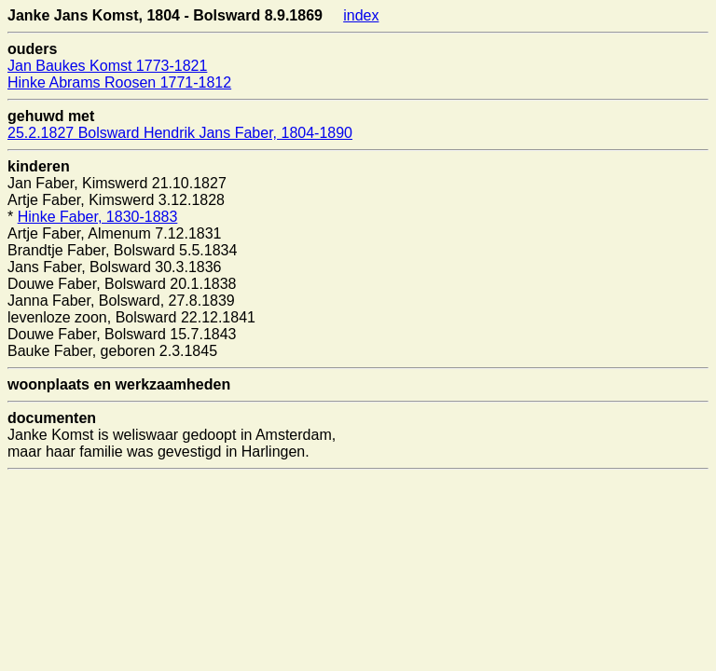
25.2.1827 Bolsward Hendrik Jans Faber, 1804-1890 (179, 133)
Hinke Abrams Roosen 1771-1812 (119, 82)
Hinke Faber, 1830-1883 (98, 217)
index (361, 15)
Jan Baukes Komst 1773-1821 (107, 66)
